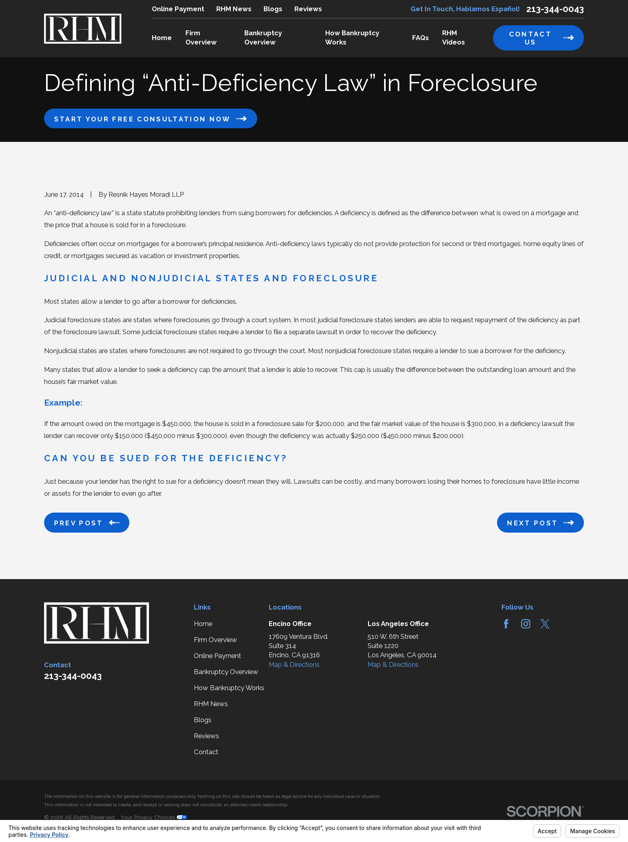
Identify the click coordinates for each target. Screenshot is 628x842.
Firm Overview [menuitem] (201, 37)
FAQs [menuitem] (420, 38)
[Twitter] (545, 623)
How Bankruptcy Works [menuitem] (352, 37)
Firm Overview (215, 640)
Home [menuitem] (162, 38)
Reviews (308, 9)
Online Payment (178, 9)
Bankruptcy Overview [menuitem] (263, 37)
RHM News (234, 9)
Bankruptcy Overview (226, 672)
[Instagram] (525, 623)
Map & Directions (294, 664)
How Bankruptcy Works (229, 688)
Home (203, 624)
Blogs (273, 9)
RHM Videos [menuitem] (453, 37)
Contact (206, 752)
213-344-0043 (555, 8)
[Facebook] (506, 623)
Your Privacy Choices (154, 817)
